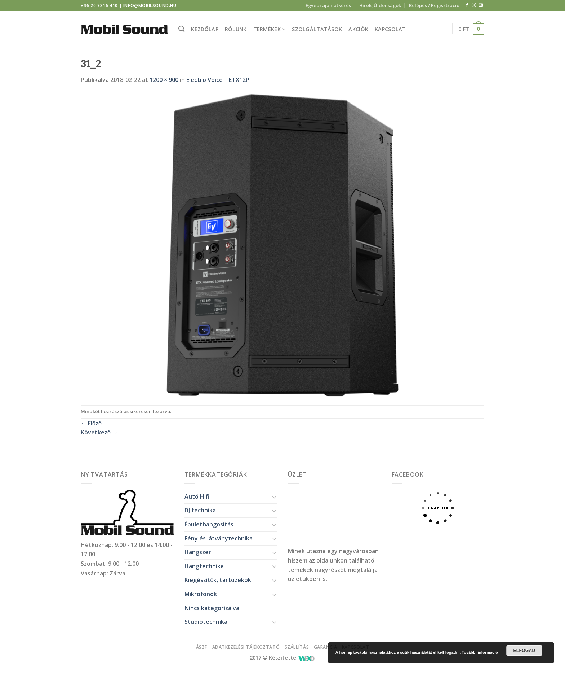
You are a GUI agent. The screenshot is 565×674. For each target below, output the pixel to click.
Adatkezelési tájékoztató (246, 647)
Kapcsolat (390, 29)
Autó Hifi (196, 496)
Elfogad (524, 650)
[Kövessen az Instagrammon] (474, 5)
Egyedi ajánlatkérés (328, 5)
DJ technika (200, 510)
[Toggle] (274, 497)
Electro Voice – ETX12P (217, 80)
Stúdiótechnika (205, 622)
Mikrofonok (200, 594)
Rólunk (236, 29)
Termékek (269, 29)
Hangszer (197, 552)
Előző (91, 423)
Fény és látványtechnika (218, 538)
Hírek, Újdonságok (380, 5)
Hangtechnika (204, 566)
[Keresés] (181, 29)
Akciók (358, 29)
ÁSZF (201, 647)
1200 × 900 (164, 80)
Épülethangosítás (208, 524)
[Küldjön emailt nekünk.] (481, 5)
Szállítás (297, 647)
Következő (99, 432)
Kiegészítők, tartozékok (218, 580)
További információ (480, 652)
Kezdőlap (204, 29)
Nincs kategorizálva (211, 608)
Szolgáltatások (317, 29)
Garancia (325, 647)
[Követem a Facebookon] (467, 5)
